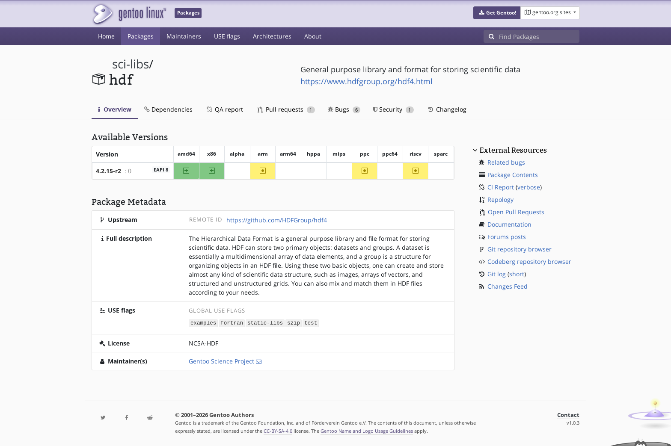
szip (293, 322)
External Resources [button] (513, 150)
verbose (528, 187)
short (516, 274)
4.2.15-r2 (108, 171)
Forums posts (506, 237)
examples (203, 322)
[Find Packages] (539, 36)
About (312, 36)
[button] (497, 12)
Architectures (272, 36)
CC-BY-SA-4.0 (278, 430)
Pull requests (286, 109)
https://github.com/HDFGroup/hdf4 (276, 220)
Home (106, 36)
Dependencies (168, 109)
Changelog (446, 109)
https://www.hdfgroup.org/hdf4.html (366, 81)
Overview (114, 109)
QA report (224, 109)
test (310, 322)
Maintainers (183, 36)
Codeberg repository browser (529, 261)
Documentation (509, 224)
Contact (568, 414)
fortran (231, 322)
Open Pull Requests (516, 212)
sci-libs (130, 64)
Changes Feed (507, 286)
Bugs (344, 109)
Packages (141, 36)
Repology (500, 199)
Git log (496, 274)
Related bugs (506, 162)
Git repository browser (519, 249)
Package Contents (512, 175)
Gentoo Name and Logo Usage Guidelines (367, 430)
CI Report (500, 187)
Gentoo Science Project (221, 361)
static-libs (265, 322)
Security (393, 109)
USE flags (227, 36)
